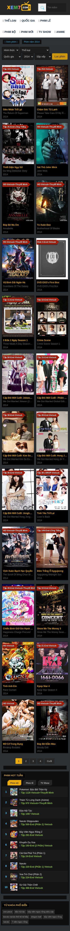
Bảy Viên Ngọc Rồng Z (30, 832)
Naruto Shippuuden (29, 821)
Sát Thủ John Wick (47, 167)
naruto (6, 922)
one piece (7, 912)
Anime (60, 31)
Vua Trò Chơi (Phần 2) (30, 874)
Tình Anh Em (10, 686)
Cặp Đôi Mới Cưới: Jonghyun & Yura (18, 513)
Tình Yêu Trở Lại (46, 513)
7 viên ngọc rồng (19, 922)
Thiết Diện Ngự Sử (13, 167)
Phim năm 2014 (32, 42)
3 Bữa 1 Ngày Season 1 (15, 340)
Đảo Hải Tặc (25, 810)
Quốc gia (27, 20)
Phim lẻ (45, 20)
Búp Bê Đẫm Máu (46, 744)
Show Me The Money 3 (49, 628)
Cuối (49, 761)
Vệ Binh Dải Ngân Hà (14, 282)
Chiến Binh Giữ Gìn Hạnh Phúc (18, 628)
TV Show (44, 31)
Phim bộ (9, 31)
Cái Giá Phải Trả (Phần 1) (32, 853)
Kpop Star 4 (43, 686)
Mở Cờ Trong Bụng (13, 744)
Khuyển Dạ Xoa (27, 842)
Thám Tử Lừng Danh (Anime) (34, 800)
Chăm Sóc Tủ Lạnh (47, 109)
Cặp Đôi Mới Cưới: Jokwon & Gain (18, 398)
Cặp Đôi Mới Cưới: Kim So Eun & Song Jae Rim (18, 455)
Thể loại (9, 20)
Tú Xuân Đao (44, 225)
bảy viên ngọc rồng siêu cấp (41, 912)
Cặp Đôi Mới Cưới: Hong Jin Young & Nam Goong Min (52, 455)
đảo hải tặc (20, 912)
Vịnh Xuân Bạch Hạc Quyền (17, 571)
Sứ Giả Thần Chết (28, 885)
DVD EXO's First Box (48, 282)
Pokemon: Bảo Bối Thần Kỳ (33, 789)
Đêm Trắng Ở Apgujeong (50, 571)
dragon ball (36, 917)
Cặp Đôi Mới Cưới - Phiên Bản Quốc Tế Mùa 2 (52, 398)
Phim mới (26, 31)
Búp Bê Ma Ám (11, 225)
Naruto (22, 863)
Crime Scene (44, 340)
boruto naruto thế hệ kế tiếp (15, 917)
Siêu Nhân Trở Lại (12, 109)
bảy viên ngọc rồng (53, 917)
